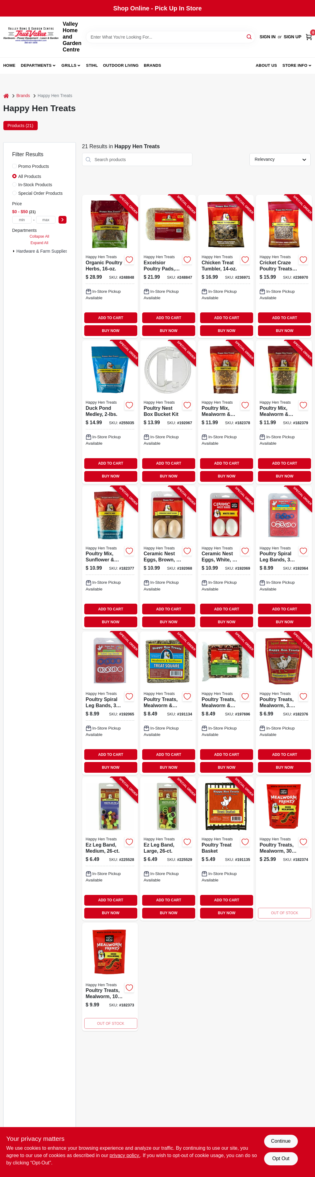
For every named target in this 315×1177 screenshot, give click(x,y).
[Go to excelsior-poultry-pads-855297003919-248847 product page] (168, 266)
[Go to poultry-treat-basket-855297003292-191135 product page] (226, 848)
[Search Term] (171, 37)
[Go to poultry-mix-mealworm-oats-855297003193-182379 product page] (284, 412)
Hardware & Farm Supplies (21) (47, 251)
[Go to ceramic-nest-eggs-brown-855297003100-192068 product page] (168, 557)
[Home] (6, 95)
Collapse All (39, 236)
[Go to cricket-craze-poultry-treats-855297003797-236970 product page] (284, 266)
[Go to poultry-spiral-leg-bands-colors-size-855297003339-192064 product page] (284, 557)
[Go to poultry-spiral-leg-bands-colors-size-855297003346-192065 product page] (110, 703)
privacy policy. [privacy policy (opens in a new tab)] (125, 1155)
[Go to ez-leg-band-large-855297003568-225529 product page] (168, 848)
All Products (29, 176)
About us (266, 65)
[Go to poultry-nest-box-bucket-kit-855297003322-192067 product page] (168, 412)
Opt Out (280, 1158)
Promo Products (33, 166)
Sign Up (293, 36)
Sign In (267, 36)
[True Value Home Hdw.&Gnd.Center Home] (31, 37)
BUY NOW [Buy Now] (110, 331)
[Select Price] (62, 220)
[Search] (249, 37)
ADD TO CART (110, 318)
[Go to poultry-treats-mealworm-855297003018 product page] (110, 977)
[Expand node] (13, 251)
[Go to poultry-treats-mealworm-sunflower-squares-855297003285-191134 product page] (168, 703)
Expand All (39, 243)
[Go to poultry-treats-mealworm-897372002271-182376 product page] (284, 703)
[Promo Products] (14, 166)
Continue (280, 1141)
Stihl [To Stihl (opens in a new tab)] (92, 65)
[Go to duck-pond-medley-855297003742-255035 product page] (110, 412)
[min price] (22, 220)
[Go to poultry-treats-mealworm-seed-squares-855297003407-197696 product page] (226, 703)
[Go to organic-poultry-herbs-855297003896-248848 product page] (110, 266)
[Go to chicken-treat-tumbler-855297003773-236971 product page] (226, 266)
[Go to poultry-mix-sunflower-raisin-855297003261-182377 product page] (110, 557)
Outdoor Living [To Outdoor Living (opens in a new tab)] (121, 65)
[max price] (46, 220)
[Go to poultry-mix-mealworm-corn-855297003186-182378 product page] (226, 412)
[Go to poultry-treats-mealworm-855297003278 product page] (284, 848)
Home (9, 65)
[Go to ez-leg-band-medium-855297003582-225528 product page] (110, 848)
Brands (152, 65)
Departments (36, 65)
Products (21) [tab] (20, 125)
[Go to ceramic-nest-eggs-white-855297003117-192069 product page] (226, 557)
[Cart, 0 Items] (309, 37)
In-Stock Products (35, 184)
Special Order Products (40, 193)
